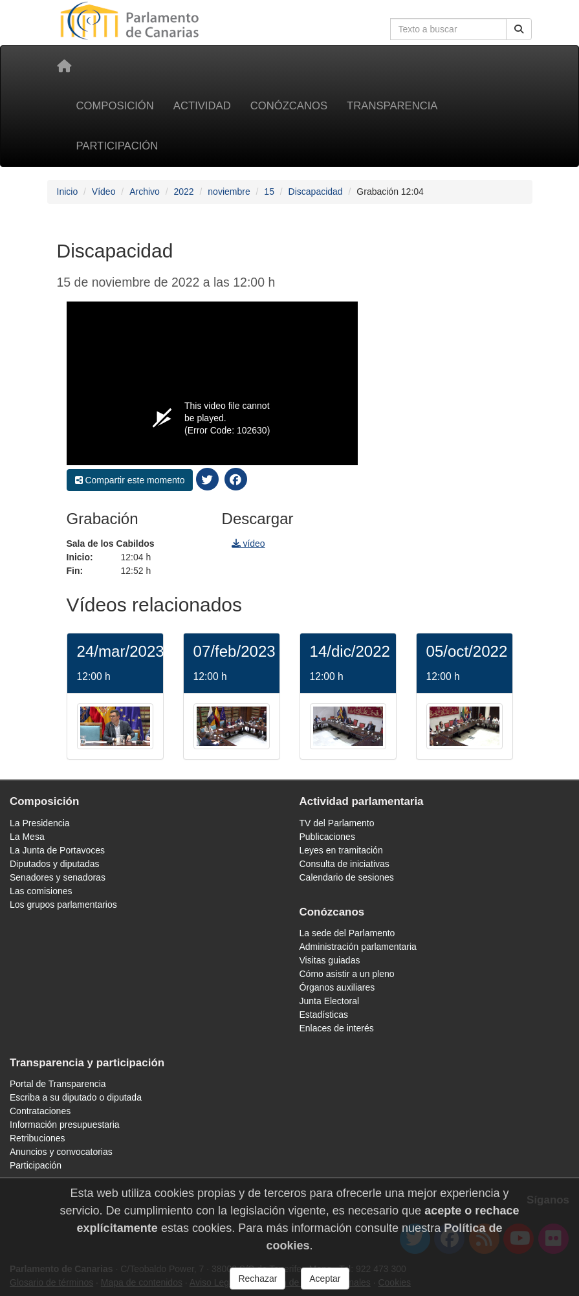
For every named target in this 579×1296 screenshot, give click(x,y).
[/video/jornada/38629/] (231, 725)
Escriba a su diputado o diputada (76, 1097)
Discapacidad (316, 191)
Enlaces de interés (337, 1028)
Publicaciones (327, 836)
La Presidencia (40, 823)
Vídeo (104, 191)
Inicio (67, 191)
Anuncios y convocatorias (61, 1152)
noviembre (229, 191)
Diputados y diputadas (55, 864)
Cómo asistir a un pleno (347, 974)
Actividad (202, 106)
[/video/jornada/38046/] (348, 725)
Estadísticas (324, 1014)
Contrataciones (40, 1111)
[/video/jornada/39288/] (115, 725)
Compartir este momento (130, 480)
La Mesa (27, 836)
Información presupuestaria (65, 1124)
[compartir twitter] (207, 479)
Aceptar (324, 1283)
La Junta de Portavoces (57, 850)
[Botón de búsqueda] (519, 29)
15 (269, 191)
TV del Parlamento (337, 823)
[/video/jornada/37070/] (464, 725)
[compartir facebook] (235, 479)
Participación (117, 146)
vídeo (248, 543)
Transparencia (392, 106)
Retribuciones (37, 1138)
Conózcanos (288, 106)
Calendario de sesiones (347, 877)
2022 (183, 191)
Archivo (144, 191)
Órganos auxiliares (337, 987)
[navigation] (445, 437)
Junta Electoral (330, 1001)
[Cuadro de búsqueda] (448, 29)
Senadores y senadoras (57, 877)
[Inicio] (64, 66)
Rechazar (257, 1283)
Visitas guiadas (330, 960)
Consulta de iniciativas (344, 864)
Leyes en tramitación (341, 850)
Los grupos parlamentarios (63, 904)
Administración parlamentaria (358, 946)
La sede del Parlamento (347, 933)
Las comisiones (41, 891)
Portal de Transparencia (58, 1084)
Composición (115, 106)
